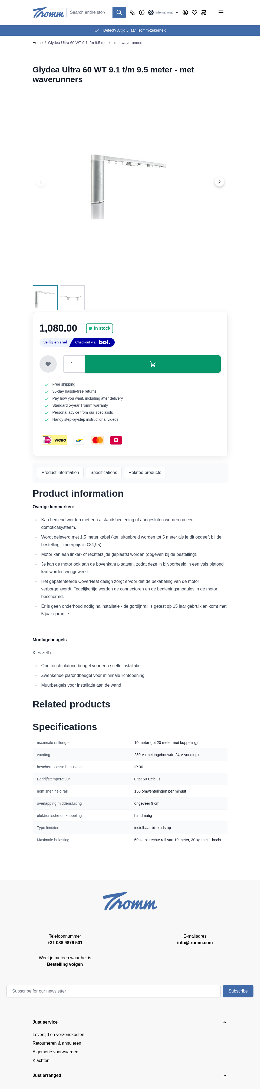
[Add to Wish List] (48, 364)
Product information (60, 472)
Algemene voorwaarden (55, 1052)
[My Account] (185, 12)
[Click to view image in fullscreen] (130, 181)
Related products (144, 472)
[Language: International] (163, 12)
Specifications (103, 472)
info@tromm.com (195, 942)
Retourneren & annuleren (57, 1043)
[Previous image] (41, 181)
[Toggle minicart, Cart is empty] (203, 12)
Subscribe (238, 991)
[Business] (141, 12)
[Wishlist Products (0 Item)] (194, 12)
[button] (130, 1022)
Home (38, 43)
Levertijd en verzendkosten (58, 1034)
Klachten (41, 1060)
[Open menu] (221, 12)
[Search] (119, 12)
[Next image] (219, 181)
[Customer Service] (132, 12)
